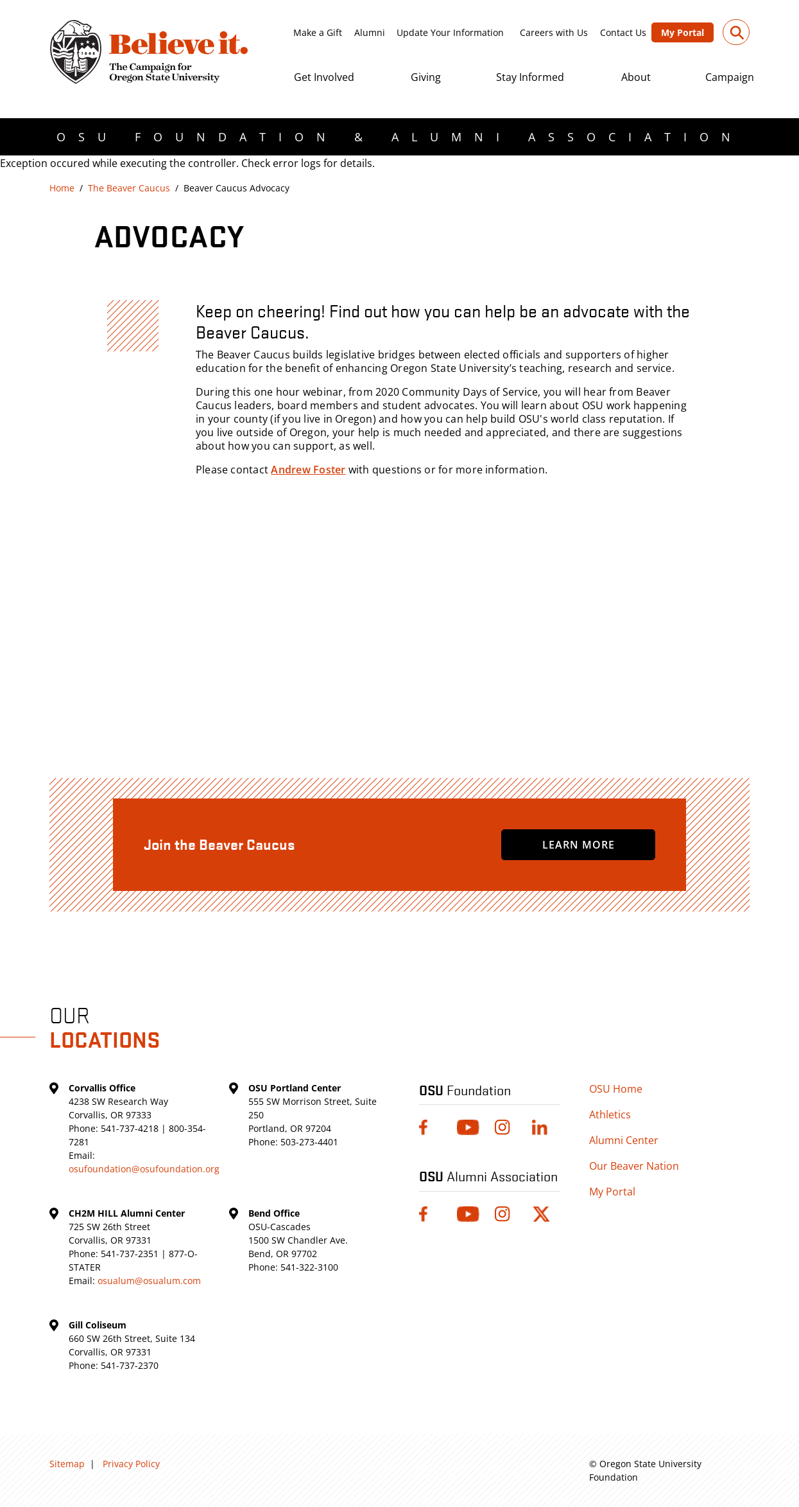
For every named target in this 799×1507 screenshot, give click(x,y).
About (636, 77)
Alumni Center (623, 1140)
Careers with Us (554, 32)
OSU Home (615, 1089)
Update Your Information (450, 32)
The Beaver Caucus (129, 188)
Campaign (729, 77)
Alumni (369, 32)
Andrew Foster (308, 470)
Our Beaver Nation (634, 1166)
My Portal (682, 32)
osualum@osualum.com (149, 1280)
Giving (426, 77)
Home (61, 188)
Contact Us (623, 32)
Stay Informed (530, 77)
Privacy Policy (131, 1464)
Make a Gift (317, 32)
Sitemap (67, 1464)
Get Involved (324, 77)
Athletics (610, 1114)
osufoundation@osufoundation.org (144, 1169)
